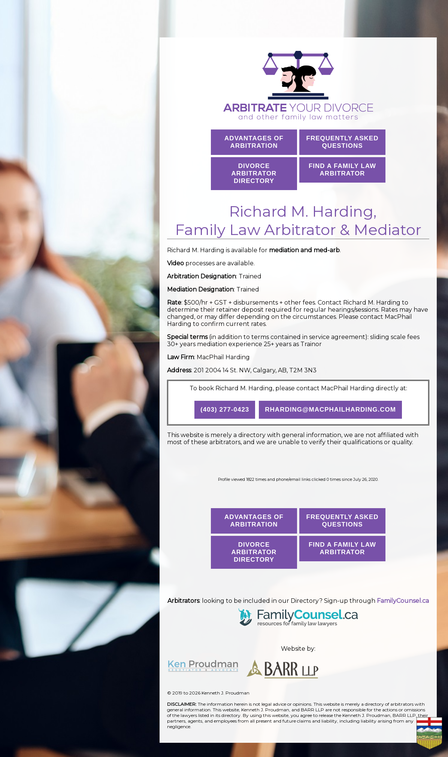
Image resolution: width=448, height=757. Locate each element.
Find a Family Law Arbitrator (342, 169)
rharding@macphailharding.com (330, 409)
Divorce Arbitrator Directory (254, 173)
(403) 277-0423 (224, 409)
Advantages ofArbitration (254, 142)
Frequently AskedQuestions (342, 142)
